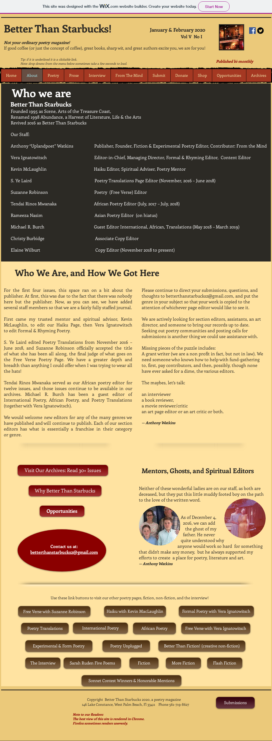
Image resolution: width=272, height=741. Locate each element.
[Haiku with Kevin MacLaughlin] (135, 611)
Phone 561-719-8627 (173, 704)
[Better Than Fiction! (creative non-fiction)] (201, 646)
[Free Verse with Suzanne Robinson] (54, 611)
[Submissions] (235, 703)
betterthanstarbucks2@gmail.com (64, 552)
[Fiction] (144, 663)
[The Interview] (42, 663)
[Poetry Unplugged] (126, 646)
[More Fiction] (183, 663)
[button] (53, 75)
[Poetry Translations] (45, 628)
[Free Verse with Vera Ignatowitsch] (215, 628)
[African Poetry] (154, 628)
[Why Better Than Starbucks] (65, 490)
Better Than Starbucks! (58, 28)
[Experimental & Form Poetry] (58, 646)
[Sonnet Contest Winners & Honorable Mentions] (131, 680)
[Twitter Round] (260, 30)
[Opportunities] (62, 511)
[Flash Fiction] (224, 663)
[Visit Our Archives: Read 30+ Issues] (63, 470)
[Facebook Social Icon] (252, 30)
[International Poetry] (100, 628)
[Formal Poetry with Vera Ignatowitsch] (216, 611)
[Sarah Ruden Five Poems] (92, 663)
